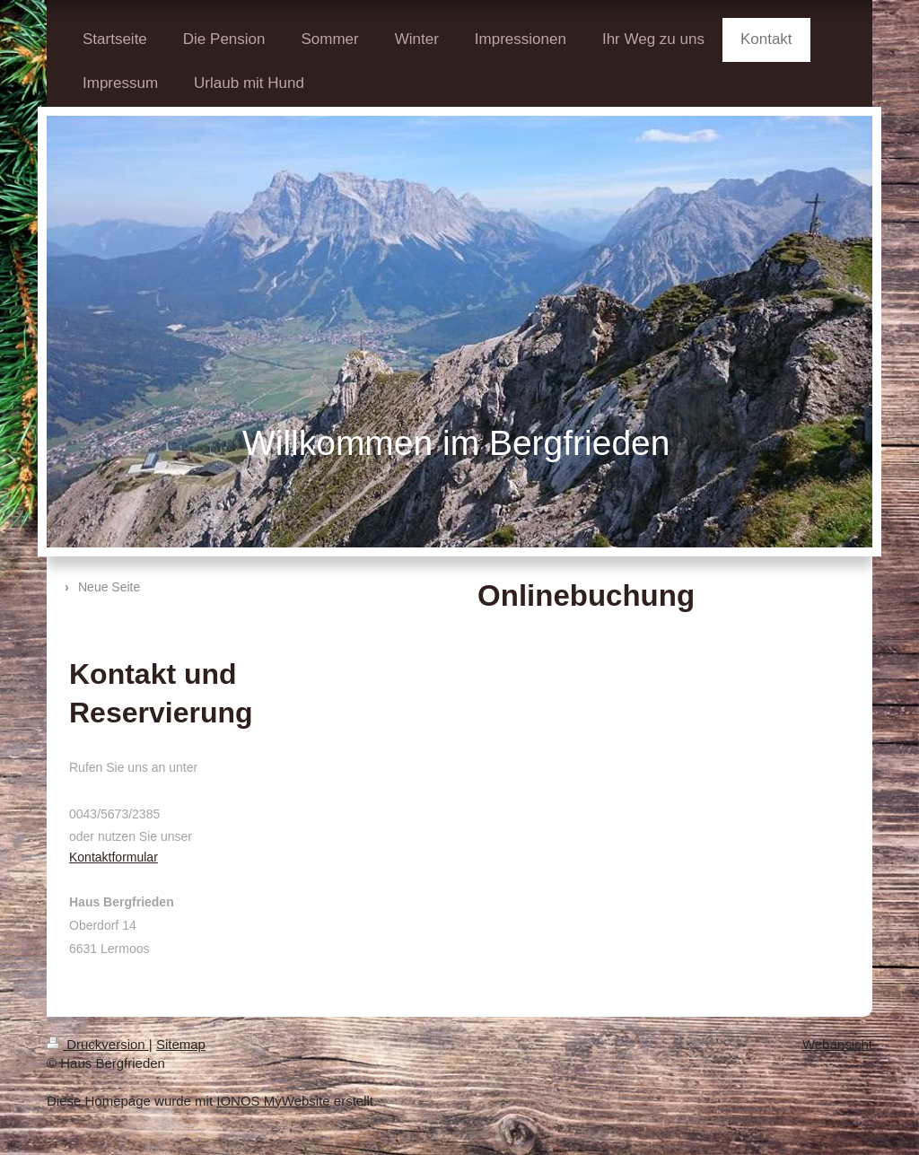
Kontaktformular (113, 857)
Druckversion (98, 1044)
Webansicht (837, 1044)
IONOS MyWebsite (272, 1100)
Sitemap (181, 1044)
